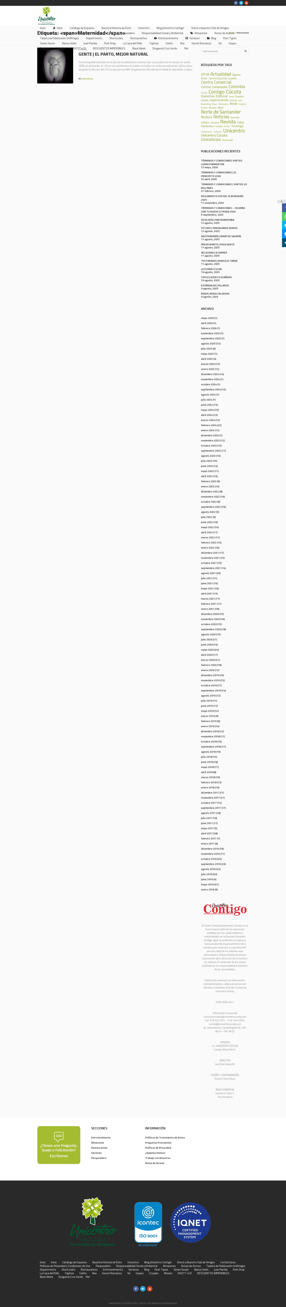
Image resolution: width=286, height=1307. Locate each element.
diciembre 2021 (210, 553)
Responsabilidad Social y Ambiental (136, 1266)
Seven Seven (181, 1269)
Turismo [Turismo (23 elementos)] (218, 132)
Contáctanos (228, 1262)
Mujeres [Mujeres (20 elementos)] (242, 104)
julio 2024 (206, 399)
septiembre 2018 (211, 746)
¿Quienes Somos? (155, 1153)
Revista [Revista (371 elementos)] (228, 121)
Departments (48, 1269)
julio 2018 (206, 757)
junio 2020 (207, 644)
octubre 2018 (209, 741)
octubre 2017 (209, 803)
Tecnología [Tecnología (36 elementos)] (237, 126)
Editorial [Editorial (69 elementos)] (222, 96)
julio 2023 (206, 461)
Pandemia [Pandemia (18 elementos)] (215, 123)
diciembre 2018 (210, 731)
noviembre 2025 (210, 333)
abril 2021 (207, 593)
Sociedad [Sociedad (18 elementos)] (219, 126)
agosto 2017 (208, 813)
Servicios (96, 1153)
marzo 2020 (208, 660)
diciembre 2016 (210, 848)
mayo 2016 (207, 884)
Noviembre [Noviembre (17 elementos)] (235, 118)
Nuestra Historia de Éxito (107, 1262)
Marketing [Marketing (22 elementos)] (206, 104)
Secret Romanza (112, 1273)
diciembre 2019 (210, 675)
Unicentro (133, 1262)
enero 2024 (207, 430)
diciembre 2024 (210, 374)
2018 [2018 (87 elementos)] (205, 74)
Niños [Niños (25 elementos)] (221, 108)
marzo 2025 (208, 364)
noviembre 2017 (210, 797)
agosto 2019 (208, 695)
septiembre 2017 (211, 808)
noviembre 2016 (210, 854)
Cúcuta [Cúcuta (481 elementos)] (233, 91)
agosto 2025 (208, 343)
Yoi (128, 1273)
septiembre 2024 (211, 389)
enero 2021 (207, 609)
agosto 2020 (208, 634)
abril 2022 (207, 532)
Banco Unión (201, 1269)
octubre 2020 (209, 624)
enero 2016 (207, 889)
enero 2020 (207, 670)
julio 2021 (206, 578)
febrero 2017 (209, 838)
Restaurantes (99, 1148)
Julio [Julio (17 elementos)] (240, 101)
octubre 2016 (209, 859)
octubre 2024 (209, 384)
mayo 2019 (207, 711)
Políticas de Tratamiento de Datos (165, 1137)
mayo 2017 (207, 828)
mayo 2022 (207, 527)
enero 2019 (207, 726)
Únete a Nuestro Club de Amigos (196, 1262)
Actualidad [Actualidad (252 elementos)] (220, 74)
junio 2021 (207, 583)
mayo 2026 (207, 318)
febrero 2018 (209, 782)
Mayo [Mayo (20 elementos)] (214, 104)
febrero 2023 (209, 481)
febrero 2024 (209, 425)
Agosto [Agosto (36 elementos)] (236, 74)
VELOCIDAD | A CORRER (214, 252)
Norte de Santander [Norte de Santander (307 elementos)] (221, 111)
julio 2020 (206, 639)
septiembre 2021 (211, 568)
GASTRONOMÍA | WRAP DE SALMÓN (221, 236)
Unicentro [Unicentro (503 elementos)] (234, 130)
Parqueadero (99, 1158)
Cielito (83, 1273)
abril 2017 (207, 833)
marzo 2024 (208, 420)
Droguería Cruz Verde (71, 1277)
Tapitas (69, 1273)
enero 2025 (207, 369)
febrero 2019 (209, 721)
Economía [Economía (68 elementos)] (207, 96)
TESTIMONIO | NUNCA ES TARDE (219, 261)
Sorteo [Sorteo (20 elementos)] (227, 126)
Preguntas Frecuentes (158, 1142)
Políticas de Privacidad (158, 1148)
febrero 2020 (209, 665)
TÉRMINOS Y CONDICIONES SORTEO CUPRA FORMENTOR (221, 162)
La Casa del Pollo (49, 1273)
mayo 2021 (207, 588)
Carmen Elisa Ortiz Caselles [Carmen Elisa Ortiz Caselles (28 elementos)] (223, 78)
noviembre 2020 (210, 619)
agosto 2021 (208, 573)
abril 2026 (207, 323)
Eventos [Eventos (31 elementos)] (239, 96)
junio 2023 (207, 466)
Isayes (140, 1273)
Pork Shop (239, 1269)
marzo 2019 (208, 716)
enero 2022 (207, 547)
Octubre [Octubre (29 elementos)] (205, 122)
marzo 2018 (208, 777)
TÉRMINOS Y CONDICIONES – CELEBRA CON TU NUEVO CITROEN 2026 (223, 209)
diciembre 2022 (210, 491)
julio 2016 (206, 874)
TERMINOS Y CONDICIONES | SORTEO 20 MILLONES (224, 186)
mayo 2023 (207, 471)
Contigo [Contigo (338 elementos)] (216, 91)
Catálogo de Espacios (74, 1262)
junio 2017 (207, 823)
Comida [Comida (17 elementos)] (204, 93)
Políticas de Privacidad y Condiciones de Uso (65, 1266)
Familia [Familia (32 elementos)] (204, 100)
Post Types (161, 1269)
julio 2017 (206, 818)
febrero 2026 (209, 328)
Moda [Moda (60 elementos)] (233, 103)
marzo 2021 (208, 598)
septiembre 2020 (211, 629)
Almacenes (97, 1142)
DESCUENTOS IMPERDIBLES (213, 1273)
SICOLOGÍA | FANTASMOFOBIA (217, 220)
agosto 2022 (208, 512)
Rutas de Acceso (154, 1163)
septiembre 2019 (211, 690)
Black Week (46, 1277)
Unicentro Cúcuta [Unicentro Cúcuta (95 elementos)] (214, 135)
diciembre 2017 (210, 792)
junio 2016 (207, 879)
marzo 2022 (208, 537)
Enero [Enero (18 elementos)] (231, 97)
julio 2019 (206, 701)
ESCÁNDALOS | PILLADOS (215, 285)
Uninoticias (87, 78)
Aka (94, 1273)
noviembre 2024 (210, 379)
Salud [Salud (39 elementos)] (240, 122)
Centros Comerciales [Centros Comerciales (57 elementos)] (214, 87)
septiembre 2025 (211, 338)
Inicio (43, 1262)
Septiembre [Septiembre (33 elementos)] (207, 126)
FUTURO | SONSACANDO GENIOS (219, 228)
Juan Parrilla (220, 1269)
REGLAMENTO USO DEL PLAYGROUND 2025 (222, 198)
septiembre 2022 (211, 507)
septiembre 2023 (211, 450)
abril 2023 (207, 476)
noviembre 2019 (210, 680)
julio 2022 (206, 517)
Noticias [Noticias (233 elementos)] (221, 116)
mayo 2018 (207, 767)
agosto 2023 (208, 456)
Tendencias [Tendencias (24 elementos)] (206, 132)
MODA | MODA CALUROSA (215, 293)
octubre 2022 (209, 502)
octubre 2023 (209, 445)
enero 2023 (207, 486)
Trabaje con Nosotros (157, 1158)
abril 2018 (207, 772)
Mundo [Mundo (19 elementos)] (204, 108)
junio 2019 (207, 706)
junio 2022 (207, 522)
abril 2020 (207, 655)
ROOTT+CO (185, 1273)
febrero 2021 (209, 604)
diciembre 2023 (210, 435)
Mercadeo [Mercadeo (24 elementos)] (223, 104)
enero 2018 (207, 787)
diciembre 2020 (210, 614)
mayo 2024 (207, 410)
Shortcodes (68, 1269)
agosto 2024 (208, 394)
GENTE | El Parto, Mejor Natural (113, 54)
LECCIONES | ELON (211, 269)
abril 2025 (207, 359)
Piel (88, 1277)
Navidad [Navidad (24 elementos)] (213, 108)
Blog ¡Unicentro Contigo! (158, 1262)
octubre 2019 (209, 685)
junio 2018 (207, 762)
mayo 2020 (207, 649)
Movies (168, 1273)
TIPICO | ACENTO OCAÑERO (216, 277)
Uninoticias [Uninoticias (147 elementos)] (211, 139)
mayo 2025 (207, 354)
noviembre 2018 (210, 736)
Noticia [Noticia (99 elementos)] (206, 117)
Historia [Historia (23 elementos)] (233, 100)
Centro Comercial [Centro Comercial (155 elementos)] (216, 82)
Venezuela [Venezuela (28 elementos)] (227, 140)
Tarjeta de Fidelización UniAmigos (225, 1266)
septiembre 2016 (211, 864)
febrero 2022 (209, 542)
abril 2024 (207, 415)
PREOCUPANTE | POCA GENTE (218, 244)
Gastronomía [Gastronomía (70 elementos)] (219, 100)
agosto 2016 (208, 869)
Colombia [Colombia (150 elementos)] (237, 87)
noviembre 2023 (210, 440)
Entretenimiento (101, 1137)
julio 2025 (206, 348)
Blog (146, 1269)
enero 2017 (207, 843)
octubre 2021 (209, 563)
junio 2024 (207, 405)
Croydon (154, 1273)
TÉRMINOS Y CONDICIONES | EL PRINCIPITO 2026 (219, 174)
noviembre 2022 (210, 496)
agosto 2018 (208, 752)
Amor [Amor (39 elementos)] (204, 78)
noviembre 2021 (210, 558)
